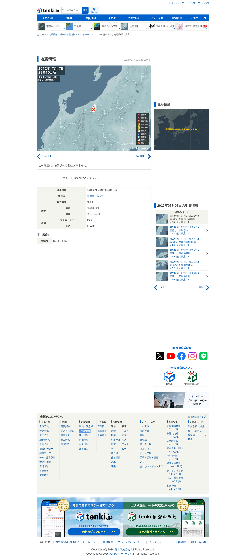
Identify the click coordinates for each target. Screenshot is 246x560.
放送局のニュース (197, 435)
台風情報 (83, 444)
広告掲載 (180, 542)
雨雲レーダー (46, 448)
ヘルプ (205, 3)
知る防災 (83, 448)
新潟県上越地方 (95, 196)
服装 (113, 435)
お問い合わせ (198, 542)
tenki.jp (48, 11)
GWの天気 (176, 443)
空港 (142, 435)
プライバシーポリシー (131, 542)
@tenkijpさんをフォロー (88, 178)
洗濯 (113, 431)
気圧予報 (44, 435)
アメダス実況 (67, 431)
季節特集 (177, 18)
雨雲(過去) (66, 426)
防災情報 (90, 18)
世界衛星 (102, 435)
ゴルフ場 (144, 448)
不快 (124, 435)
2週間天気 (44, 439)
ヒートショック (176, 472)
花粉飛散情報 (176, 428)
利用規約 (108, 542)
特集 (190, 439)
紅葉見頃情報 (176, 465)
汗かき (125, 431)
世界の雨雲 (45, 462)
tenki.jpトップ (176, 3)
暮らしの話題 (195, 431)
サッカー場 (145, 444)
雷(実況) (65, 444)
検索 (85, 10)
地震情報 (85, 431)
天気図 (112, 18)
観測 (69, 18)
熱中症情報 (176, 458)
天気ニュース (198, 18)
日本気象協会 (61, 542)
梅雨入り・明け (176, 450)
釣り (142, 462)
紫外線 (114, 453)
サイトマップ (193, 3)
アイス (125, 444)
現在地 (94, 12)
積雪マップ (45, 453)
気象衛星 (102, 431)
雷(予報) (43, 466)
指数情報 (134, 18)
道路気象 (44, 470)
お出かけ (115, 439)
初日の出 (176, 487)
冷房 (124, 439)
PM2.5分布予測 (47, 457)
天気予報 (47, 18)
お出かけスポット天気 (151, 466)
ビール (125, 448)
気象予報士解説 (196, 426)
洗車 (113, 462)
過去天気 (65, 439)
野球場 (143, 439)
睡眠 (113, 466)
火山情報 (83, 439)
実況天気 (65, 435)
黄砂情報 (44, 475)
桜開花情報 (176, 435)
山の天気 (144, 426)
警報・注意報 (86, 426)
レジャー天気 (155, 18)
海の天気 (144, 431)
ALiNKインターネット (82, 542)
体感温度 (115, 457)
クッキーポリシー (159, 542)
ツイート (67, 178)
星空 (113, 444)
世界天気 (44, 431)
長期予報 (44, 444)
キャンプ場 (145, 453)
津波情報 (83, 435)
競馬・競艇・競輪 (149, 457)
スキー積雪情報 (176, 480)
